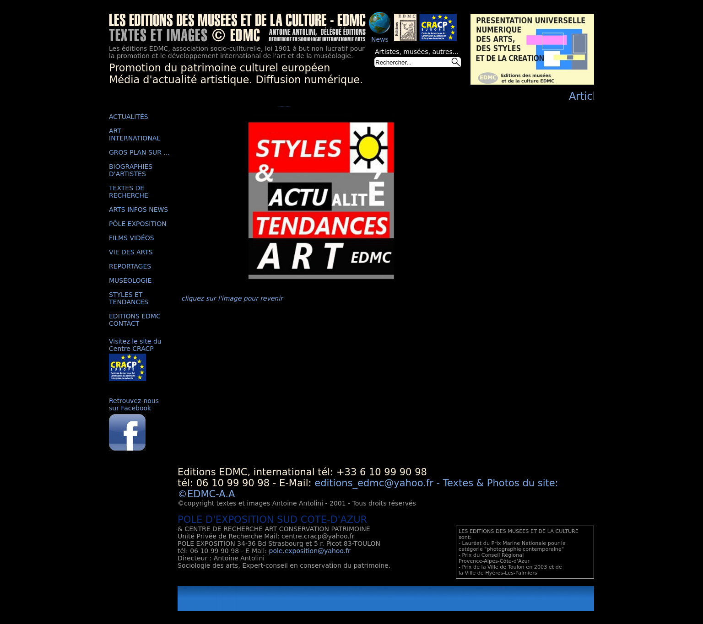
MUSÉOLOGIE (130, 280)
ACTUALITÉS (128, 116)
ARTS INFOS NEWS (138, 209)
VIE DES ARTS (131, 252)
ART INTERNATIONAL (134, 134)
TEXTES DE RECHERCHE (128, 191)
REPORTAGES (130, 266)
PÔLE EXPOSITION (138, 223)
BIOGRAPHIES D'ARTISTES (130, 170)
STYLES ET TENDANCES (128, 298)
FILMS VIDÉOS (131, 238)
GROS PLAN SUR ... (139, 152)
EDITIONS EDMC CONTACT (135, 319)
